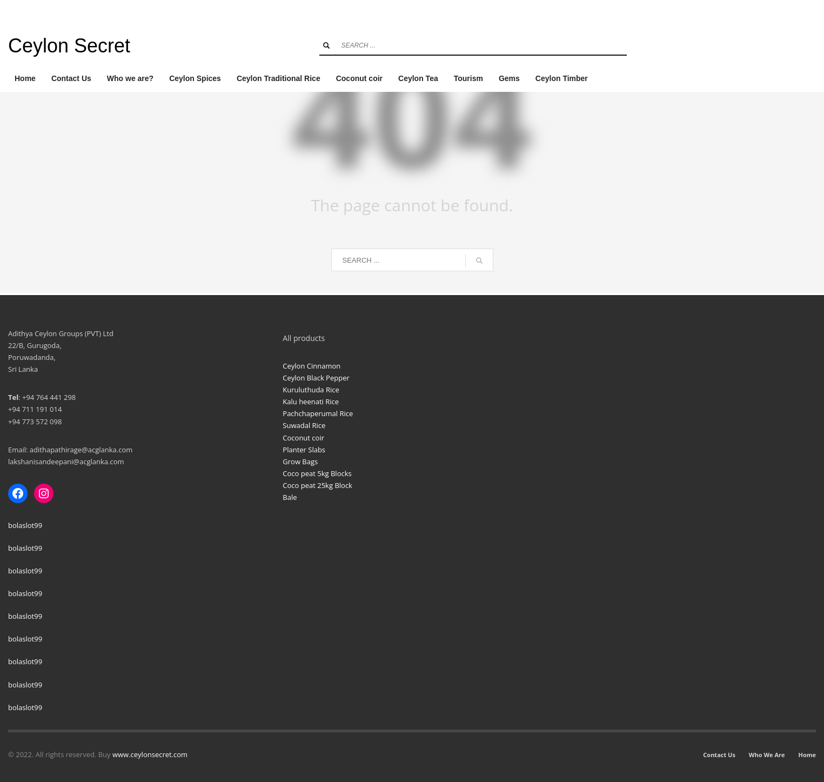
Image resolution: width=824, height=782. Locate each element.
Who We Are (767, 755)
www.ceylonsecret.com (149, 754)
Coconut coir (303, 438)
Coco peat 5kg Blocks (317, 473)
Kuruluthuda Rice (311, 390)
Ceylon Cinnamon (311, 366)
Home (807, 755)
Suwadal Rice (304, 425)
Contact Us (719, 755)
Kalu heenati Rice (311, 401)
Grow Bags (300, 461)
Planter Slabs (304, 450)
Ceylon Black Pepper (316, 378)
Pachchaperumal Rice (318, 413)
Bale (290, 497)
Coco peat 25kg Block (317, 485)
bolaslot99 (25, 525)
